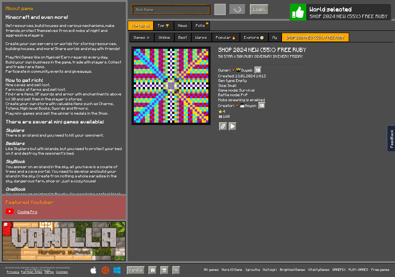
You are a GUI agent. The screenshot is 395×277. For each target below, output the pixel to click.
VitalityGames (318, 270)
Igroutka (253, 270)
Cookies (62, 272)
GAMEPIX (339, 270)
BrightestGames (292, 270)
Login (259, 9)
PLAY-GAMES (358, 270)
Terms (49, 272)
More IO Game (232, 270)
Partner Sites (31, 272)
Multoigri (270, 270)
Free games (380, 270)
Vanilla (136, 269)
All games (211, 270)
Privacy (13, 272)
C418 (48, 270)
